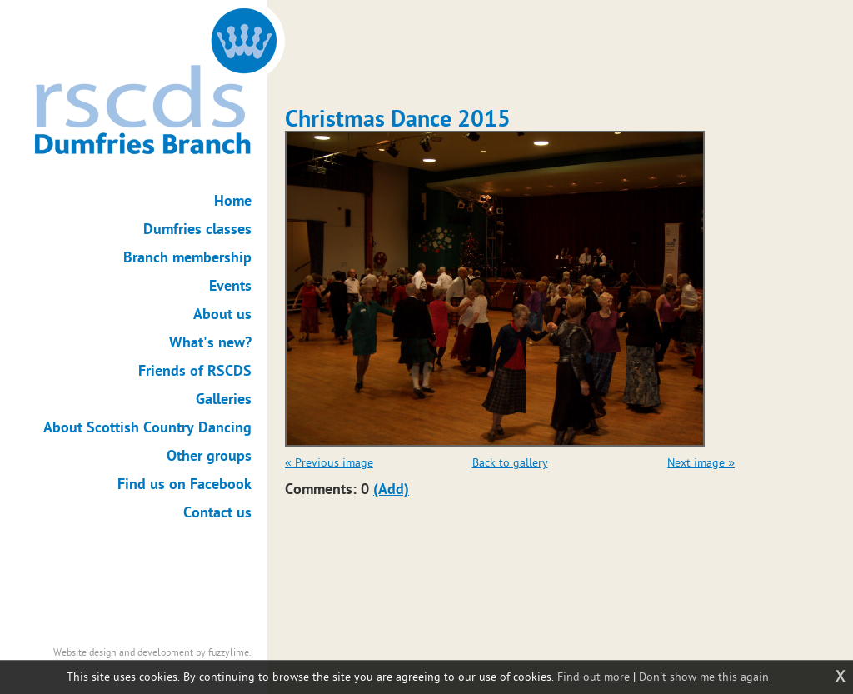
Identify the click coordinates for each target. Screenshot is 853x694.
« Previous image (329, 463)
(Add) (391, 489)
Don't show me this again (704, 677)
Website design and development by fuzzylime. (152, 652)
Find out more (593, 677)
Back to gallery (510, 463)
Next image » (701, 463)
